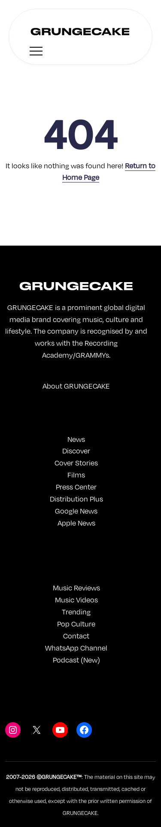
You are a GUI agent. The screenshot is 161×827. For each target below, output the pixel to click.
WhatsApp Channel (76, 648)
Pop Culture (76, 624)
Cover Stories (76, 463)
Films (76, 475)
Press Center (76, 487)
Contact (76, 636)
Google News (76, 511)
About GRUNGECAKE (76, 386)
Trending (76, 612)
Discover (76, 451)
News (76, 439)
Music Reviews (76, 588)
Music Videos (76, 600)
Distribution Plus (76, 499)
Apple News (76, 523)
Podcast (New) (76, 660)
